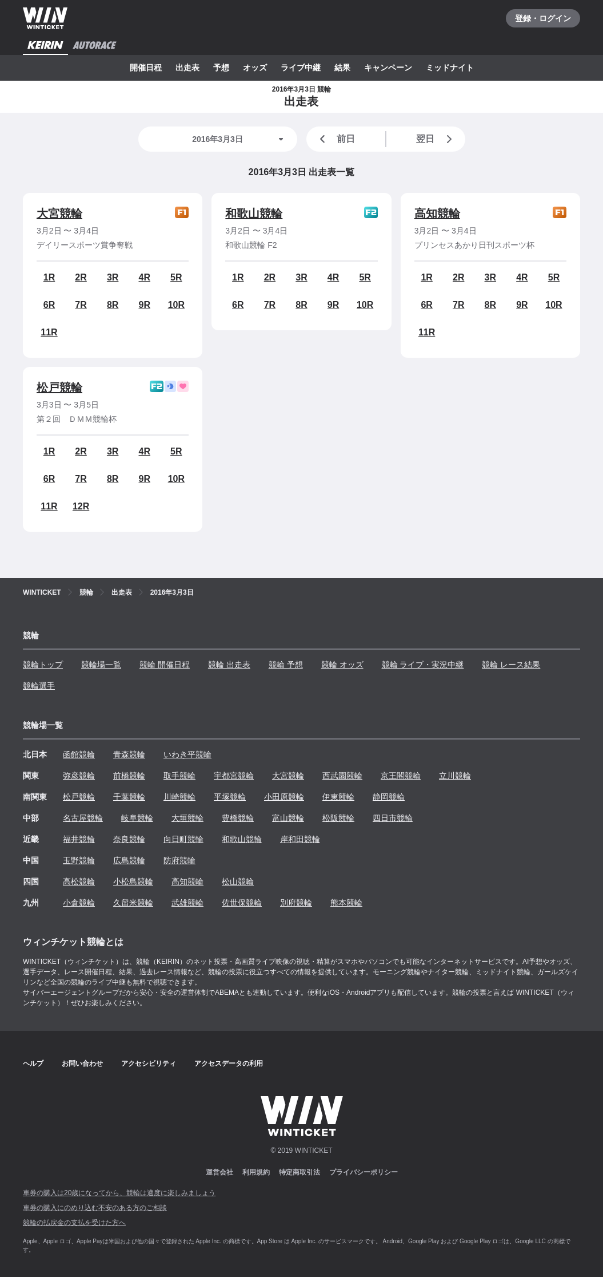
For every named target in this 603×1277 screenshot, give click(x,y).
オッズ (255, 67)
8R (112, 305)
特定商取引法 (299, 1172)
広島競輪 (129, 860)
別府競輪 (296, 902)
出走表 (187, 67)
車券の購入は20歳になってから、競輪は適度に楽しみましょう (119, 1193)
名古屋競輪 (83, 818)
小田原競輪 (284, 796)
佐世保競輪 (242, 902)
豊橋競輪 (238, 818)
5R (176, 277)
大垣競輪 (187, 818)
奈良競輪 (129, 839)
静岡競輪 (389, 796)
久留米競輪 (133, 902)
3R (112, 277)
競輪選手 (39, 685)
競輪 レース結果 (511, 664)
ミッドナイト (450, 67)
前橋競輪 (129, 775)
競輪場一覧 (101, 664)
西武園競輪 (342, 775)
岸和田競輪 (300, 839)
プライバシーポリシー (363, 1172)
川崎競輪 (179, 796)
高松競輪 (79, 881)
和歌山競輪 (253, 213)
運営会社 (219, 1172)
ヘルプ (33, 1063)
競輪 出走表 (229, 664)
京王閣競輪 (401, 775)
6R (49, 305)
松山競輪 (238, 881)
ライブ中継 (301, 67)
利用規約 (256, 1172)
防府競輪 (179, 860)
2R (80, 277)
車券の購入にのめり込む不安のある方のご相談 (95, 1208)
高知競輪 (437, 213)
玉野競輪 (79, 860)
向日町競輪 (183, 839)
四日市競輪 (393, 818)
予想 (221, 67)
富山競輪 (288, 818)
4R (144, 277)
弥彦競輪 (79, 775)
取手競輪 (179, 775)
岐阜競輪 (137, 818)
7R (80, 305)
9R (144, 305)
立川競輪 (455, 775)
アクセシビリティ (148, 1063)
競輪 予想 (286, 664)
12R (81, 506)
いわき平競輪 (187, 754)
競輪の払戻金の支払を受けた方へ (74, 1223)
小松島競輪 (133, 881)
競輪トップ (43, 664)
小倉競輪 (79, 902)
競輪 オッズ (342, 664)
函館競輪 (79, 754)
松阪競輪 (338, 818)
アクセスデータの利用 (228, 1063)
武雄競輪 (187, 902)
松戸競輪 (59, 387)
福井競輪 (79, 839)
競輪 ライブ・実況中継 (423, 664)
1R (49, 277)
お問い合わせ (82, 1063)
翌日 (436, 139)
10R (176, 305)
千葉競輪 (129, 796)
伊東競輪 (338, 796)
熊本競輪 (346, 902)
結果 (342, 67)
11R (49, 332)
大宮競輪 (59, 213)
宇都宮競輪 (234, 775)
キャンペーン (388, 67)
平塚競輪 (230, 796)
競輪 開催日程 (164, 664)
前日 (336, 139)
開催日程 (146, 67)
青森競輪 (129, 754)
